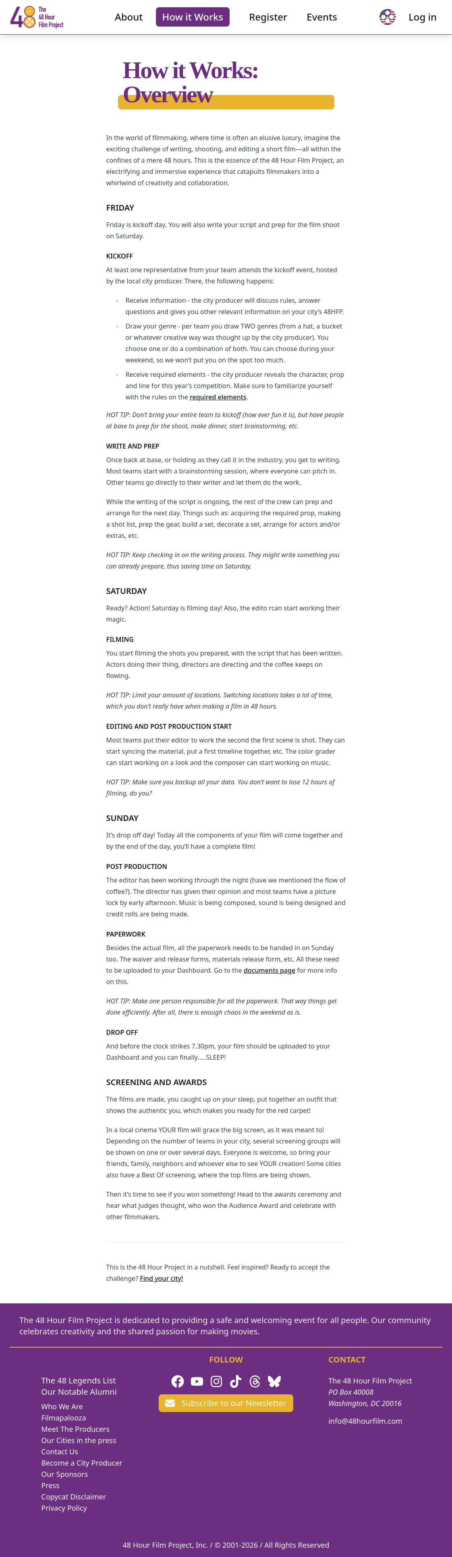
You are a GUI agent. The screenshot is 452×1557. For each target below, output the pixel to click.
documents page (269, 970)
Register (268, 22)
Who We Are (62, 1406)
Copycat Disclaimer (73, 1496)
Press (50, 1485)
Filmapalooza (63, 1418)
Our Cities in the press (78, 1440)
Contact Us (59, 1451)
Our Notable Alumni (79, 1391)
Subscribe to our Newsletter (225, 1403)
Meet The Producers (75, 1429)
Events (322, 22)
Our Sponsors (64, 1474)
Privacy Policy (64, 1508)
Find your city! (161, 1278)
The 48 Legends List (78, 1380)
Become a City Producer (81, 1463)
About (129, 22)
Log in (412, 22)
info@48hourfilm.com (365, 1421)
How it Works (193, 22)
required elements (218, 397)
